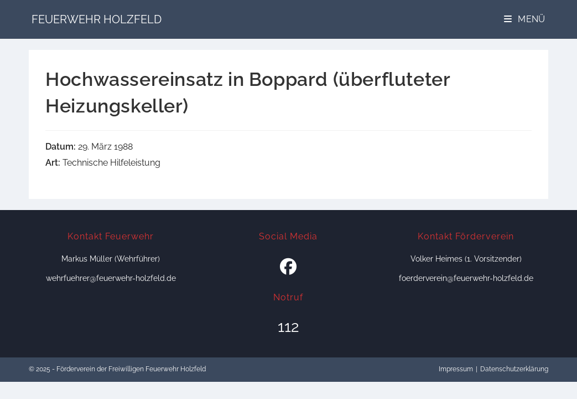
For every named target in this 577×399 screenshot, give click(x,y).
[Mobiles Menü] (524, 19)
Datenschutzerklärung (514, 369)
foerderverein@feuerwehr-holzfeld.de (466, 278)
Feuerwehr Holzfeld (97, 19)
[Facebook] (288, 267)
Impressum (456, 369)
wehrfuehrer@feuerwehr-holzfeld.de (111, 278)
